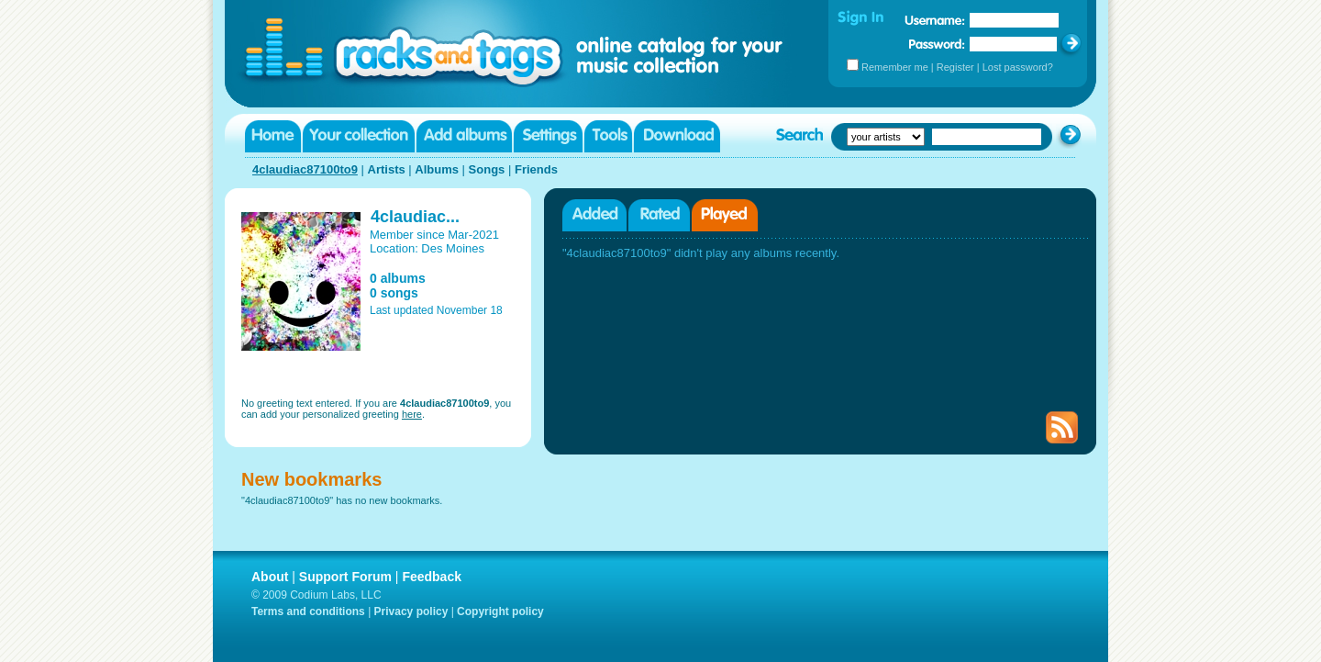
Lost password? (1017, 67)
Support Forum (345, 576)
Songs (487, 169)
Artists (386, 169)
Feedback (431, 576)
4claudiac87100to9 (305, 169)
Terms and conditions (308, 611)
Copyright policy (500, 611)
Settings (548, 136)
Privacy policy (411, 611)
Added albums (594, 215)
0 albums (398, 278)
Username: (935, 20)
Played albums (725, 215)
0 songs (394, 293)
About (269, 576)
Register (955, 67)
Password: (937, 44)
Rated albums (659, 215)
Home (273, 136)
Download (677, 136)
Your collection (359, 136)
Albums (437, 169)
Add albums (464, 136)
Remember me (894, 67)
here (412, 414)
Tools (608, 136)
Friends (536, 169)
